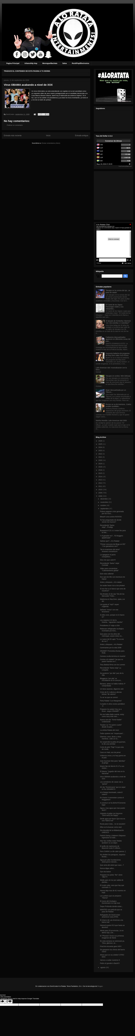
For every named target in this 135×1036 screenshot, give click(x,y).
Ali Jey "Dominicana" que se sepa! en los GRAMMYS (112, 788)
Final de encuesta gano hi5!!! (111, 946)
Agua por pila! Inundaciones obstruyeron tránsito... (110, 861)
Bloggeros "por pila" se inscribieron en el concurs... (111, 679)
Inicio (48, 135)
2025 (100, 444)
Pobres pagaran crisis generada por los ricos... (112, 512)
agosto (103, 967)
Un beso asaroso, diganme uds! (112, 689)
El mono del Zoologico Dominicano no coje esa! (110, 902)
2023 (100, 450)
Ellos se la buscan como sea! (111, 827)
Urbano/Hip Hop (30, 63)
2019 (100, 464)
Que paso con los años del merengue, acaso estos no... (111, 635)
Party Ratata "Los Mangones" (111, 701)
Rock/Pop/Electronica (80, 63)
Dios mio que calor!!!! (108, 560)
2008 (100, 496)
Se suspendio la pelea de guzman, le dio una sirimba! (113, 743)
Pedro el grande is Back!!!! (110, 963)
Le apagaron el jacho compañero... (108, 556)
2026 (100, 441)
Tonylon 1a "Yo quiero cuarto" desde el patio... (111, 726)
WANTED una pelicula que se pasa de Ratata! (111, 911)
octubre (103, 505)
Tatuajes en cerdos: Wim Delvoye (118, 376)
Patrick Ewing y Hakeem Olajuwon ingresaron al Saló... (113, 837)
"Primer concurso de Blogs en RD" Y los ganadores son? (113, 545)
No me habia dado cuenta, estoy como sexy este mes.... (112, 715)
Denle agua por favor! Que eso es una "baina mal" (112, 820)
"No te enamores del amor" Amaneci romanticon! (110, 550)
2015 (100, 473)
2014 (100, 477)
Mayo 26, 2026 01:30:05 (104, 164)
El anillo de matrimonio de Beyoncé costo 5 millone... (110, 847)
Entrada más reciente (13, 135)
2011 (100, 486)
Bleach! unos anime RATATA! (111, 517)
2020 (100, 460)
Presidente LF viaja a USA (110, 625)
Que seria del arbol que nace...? (112, 865)
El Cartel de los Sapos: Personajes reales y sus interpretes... (115, 307)
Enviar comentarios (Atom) (51, 143)
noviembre (104, 502)
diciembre (104, 499)
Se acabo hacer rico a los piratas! (112, 585)
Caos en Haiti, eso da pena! (110, 752)
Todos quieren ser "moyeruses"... (112, 733)
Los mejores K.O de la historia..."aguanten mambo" (111, 621)
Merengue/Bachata (49, 63)
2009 (100, 493)
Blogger (100, 986)
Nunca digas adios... (107, 868)
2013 (100, 480)
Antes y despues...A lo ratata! (111, 582)
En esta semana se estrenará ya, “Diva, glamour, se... (112, 942)
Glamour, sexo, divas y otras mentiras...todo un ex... (110, 738)
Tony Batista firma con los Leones (112, 665)
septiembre (104, 509)
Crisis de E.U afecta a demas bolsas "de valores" (111, 693)
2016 (100, 470)
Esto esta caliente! (107, 574)
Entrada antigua (81, 135)
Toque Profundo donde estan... (111, 906)
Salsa (64, 63)
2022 (100, 454)
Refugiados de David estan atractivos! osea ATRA (110, 916)
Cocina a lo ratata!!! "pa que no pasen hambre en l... (111, 660)
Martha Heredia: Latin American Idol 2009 (111, 420)
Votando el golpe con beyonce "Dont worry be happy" (111, 814)
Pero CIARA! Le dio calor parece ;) (113, 851)
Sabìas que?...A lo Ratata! (109, 541)
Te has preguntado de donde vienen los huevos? (110, 521)
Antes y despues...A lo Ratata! (111, 644)
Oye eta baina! (105, 872)
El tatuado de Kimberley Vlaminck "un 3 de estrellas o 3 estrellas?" (118, 322)
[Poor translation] (9, 1001)
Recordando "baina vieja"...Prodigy (107, 526)
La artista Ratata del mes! (109, 730)
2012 (100, 483)
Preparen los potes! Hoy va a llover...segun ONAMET (111, 710)
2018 (100, 467)
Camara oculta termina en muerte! (112, 656)
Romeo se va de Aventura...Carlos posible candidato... (118, 405)
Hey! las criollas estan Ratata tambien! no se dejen (111, 842)
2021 (100, 457)
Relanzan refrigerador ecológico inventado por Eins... (112, 630)
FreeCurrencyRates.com (125, 166)
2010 (100, 490)
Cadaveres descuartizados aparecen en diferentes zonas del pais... (118, 339)
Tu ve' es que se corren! (109, 697)
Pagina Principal (12, 63)
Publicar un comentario (15, 125)
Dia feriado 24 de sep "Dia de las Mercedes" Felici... (112, 595)
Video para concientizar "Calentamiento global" (109, 569)
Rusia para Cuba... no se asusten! (112, 824)
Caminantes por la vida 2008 (110, 648)
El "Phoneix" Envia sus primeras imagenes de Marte (112, 937)
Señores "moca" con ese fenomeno (109, 611)
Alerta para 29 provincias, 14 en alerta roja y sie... (112, 932)
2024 (100, 447)
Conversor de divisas (113, 141)
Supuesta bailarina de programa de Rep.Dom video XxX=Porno (118, 354)
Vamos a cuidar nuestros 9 (110, 960)
